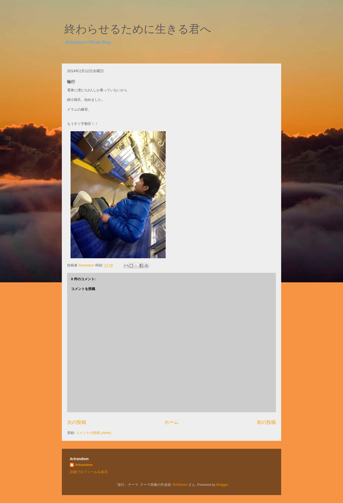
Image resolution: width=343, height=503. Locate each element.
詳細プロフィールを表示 (89, 472)
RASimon (180, 485)
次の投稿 (76, 422)
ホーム (171, 422)
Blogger (222, 485)
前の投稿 (266, 422)
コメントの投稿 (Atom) (93, 433)
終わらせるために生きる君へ (137, 29)
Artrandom (83, 465)
